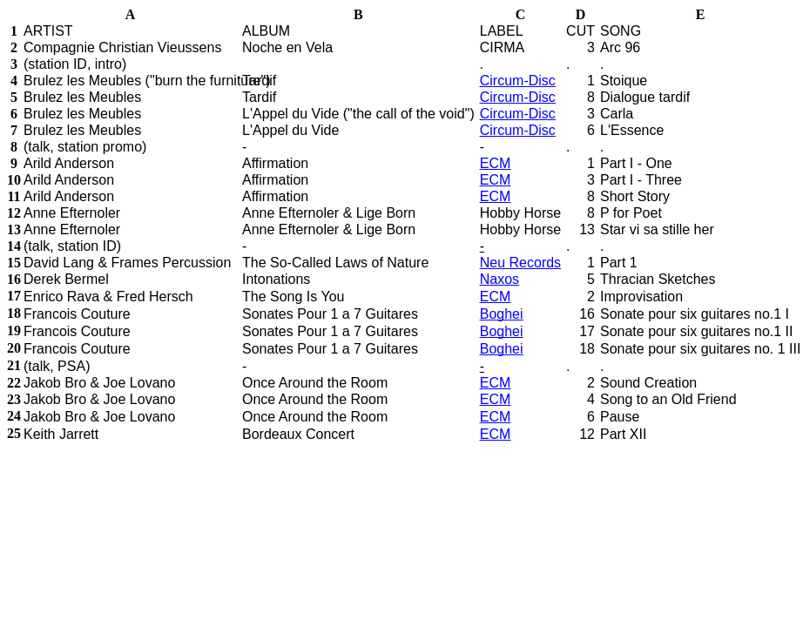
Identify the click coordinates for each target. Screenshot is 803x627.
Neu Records (520, 262)
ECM (495, 163)
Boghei (501, 314)
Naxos (499, 279)
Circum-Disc (518, 80)
